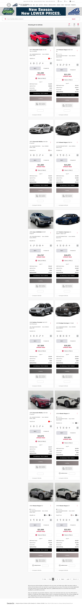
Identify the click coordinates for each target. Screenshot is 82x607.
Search (73, 19)
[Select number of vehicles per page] (76, 579)
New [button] (34, 4)
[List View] (78, 24)
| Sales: (48, 603)
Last (69, 579)
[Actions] (50, 50)
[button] (51, 37)
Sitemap (64, 603)
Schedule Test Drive (40, 93)
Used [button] (37, 4)
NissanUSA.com (69, 603)
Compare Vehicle (36, 115)
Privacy (60, 603)
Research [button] (73, 4)
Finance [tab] (46, 68)
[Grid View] (74, 24)
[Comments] (51, 63)
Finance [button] (58, 4)
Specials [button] (46, 4)
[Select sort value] (70, 24)
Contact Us (56, 603)
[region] (41, 87)
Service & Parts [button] (52, 4)
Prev (49, 579)
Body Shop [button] (67, 4)
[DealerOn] (10, 603)
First (44, 579)
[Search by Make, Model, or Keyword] (39, 19)
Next (63, 579)
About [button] (62, 4)
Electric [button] (41, 4)
